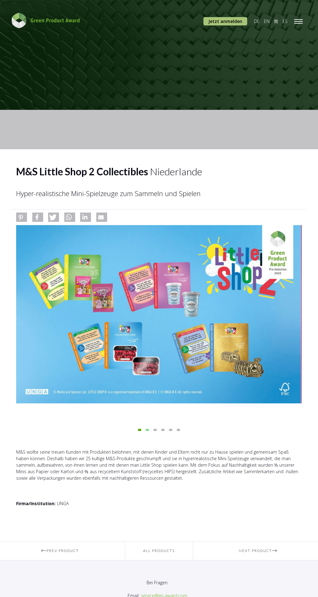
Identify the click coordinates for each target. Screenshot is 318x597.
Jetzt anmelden (225, 21)
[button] (21, 217)
